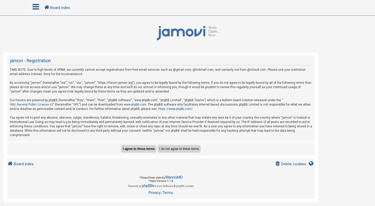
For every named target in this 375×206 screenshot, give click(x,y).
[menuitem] (290, 164)
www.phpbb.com (135, 104)
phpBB (147, 185)
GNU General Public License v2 (31, 104)
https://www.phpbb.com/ (175, 109)
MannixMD (174, 177)
